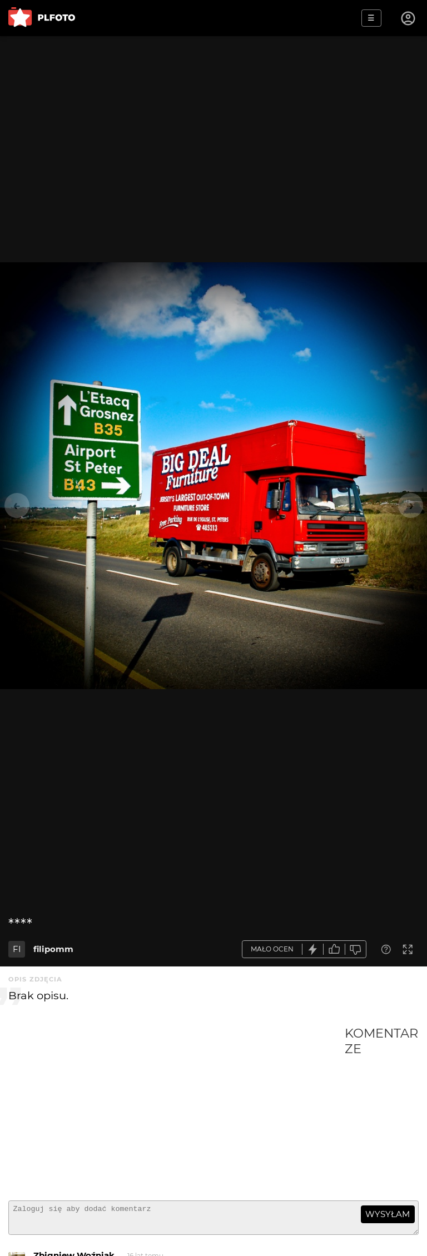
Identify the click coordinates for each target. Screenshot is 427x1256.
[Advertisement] (176, 1109)
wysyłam (387, 1214)
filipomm (53, 949)
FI (17, 949)
